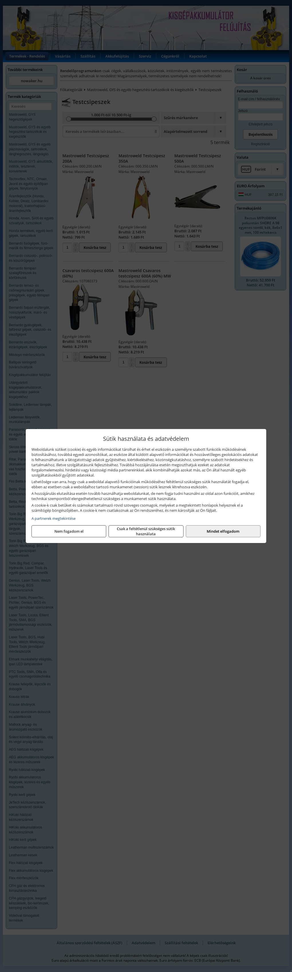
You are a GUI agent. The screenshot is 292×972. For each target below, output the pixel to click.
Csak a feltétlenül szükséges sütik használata (146, 531)
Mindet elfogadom (223, 531)
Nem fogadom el (69, 531)
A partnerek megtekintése (53, 518)
